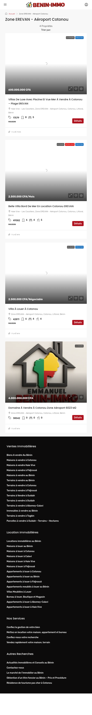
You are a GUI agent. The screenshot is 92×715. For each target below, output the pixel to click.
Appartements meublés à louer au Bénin (28, 586)
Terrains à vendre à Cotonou (21, 485)
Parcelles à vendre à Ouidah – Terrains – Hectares (33, 521)
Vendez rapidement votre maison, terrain (28, 642)
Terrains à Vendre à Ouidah (21, 495)
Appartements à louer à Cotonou (24, 571)
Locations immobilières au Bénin (24, 541)
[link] (46, 63)
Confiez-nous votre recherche (22, 637)
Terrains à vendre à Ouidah (21, 500)
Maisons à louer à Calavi (19, 556)
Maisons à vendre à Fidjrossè (22, 470)
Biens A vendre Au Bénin (19, 455)
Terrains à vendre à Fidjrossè (22, 490)
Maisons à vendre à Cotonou (21, 460)
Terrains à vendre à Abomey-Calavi (25, 505)
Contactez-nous (15, 667)
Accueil (12, 14)
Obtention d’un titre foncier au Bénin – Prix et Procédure (36, 678)
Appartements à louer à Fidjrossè (24, 581)
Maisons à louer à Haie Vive (21, 561)
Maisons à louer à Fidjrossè (21, 566)
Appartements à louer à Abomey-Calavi (27, 602)
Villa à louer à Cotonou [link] (23, 309)
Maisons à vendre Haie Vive (21, 465)
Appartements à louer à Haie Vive (24, 607)
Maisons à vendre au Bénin (21, 475)
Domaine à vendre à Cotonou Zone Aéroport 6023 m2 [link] (42, 408)
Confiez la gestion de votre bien (23, 627)
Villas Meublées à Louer (19, 591)
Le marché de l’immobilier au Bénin (25, 672)
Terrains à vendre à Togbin (20, 516)
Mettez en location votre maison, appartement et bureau (37, 632)
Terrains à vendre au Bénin (21, 480)
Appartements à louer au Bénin (23, 576)
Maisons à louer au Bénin (20, 546)
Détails (78, 120)
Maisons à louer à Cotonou (20, 551)
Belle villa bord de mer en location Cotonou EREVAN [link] (41, 206)
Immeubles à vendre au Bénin (22, 510)
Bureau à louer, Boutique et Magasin (26, 597)
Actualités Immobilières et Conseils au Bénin (30, 662)
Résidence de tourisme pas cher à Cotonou (29, 683)
